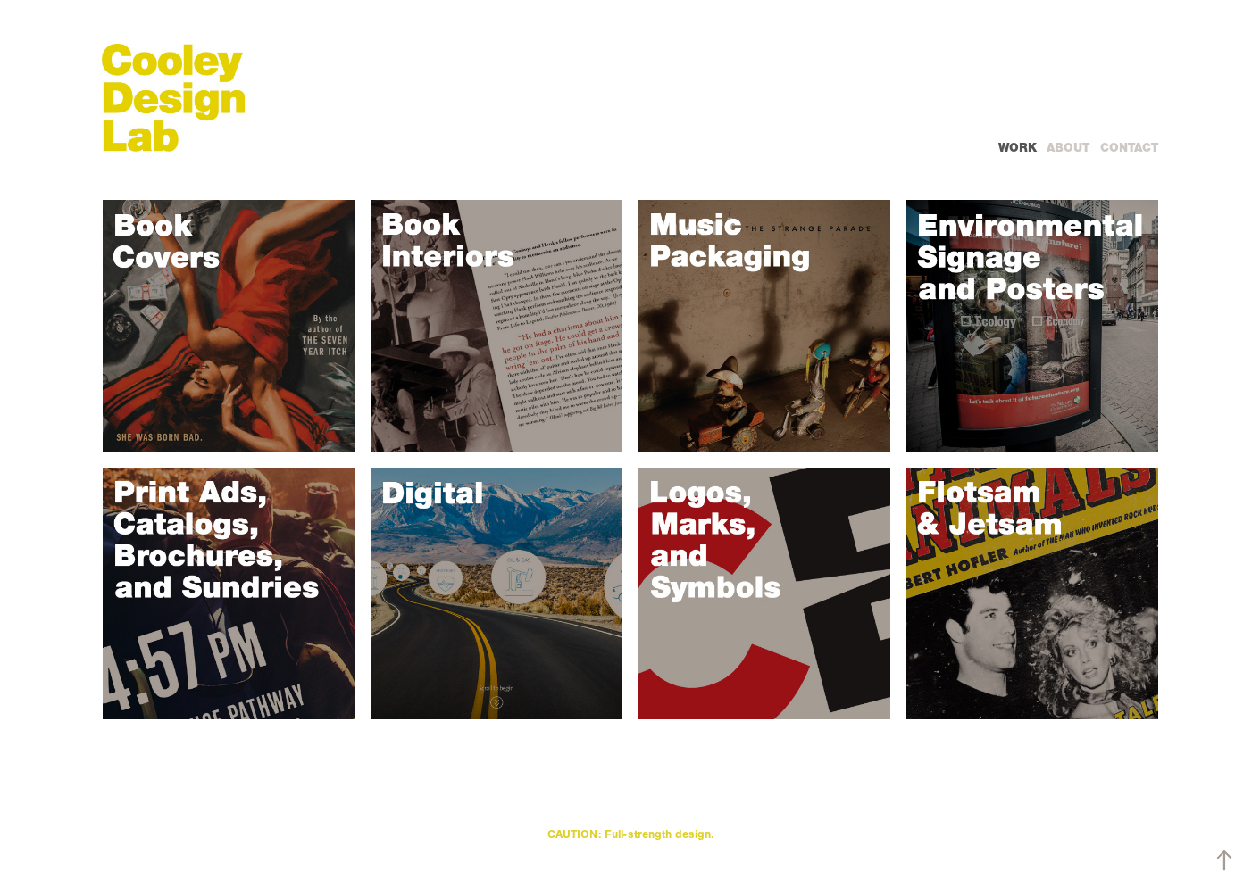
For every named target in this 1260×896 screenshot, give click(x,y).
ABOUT (1068, 147)
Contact (1129, 147)
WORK (1017, 147)
